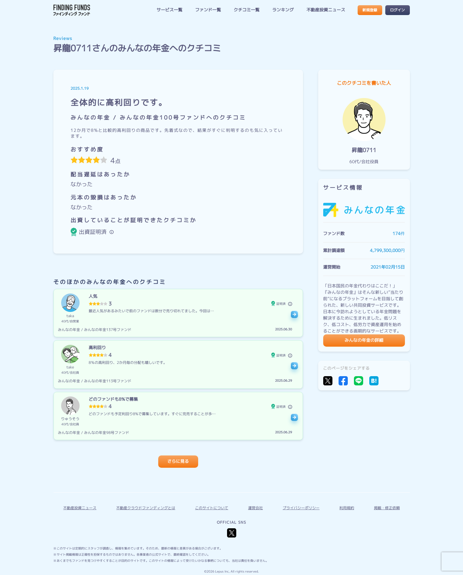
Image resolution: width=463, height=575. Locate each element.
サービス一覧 (169, 10)
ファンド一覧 (208, 10)
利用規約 (346, 507)
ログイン (397, 10)
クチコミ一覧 (246, 10)
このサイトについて (211, 507)
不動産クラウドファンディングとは (145, 507)
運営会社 (255, 507)
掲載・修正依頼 (387, 507)
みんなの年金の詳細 (364, 340)
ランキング (283, 10)
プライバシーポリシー (301, 507)
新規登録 (369, 10)
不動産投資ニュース (326, 10)
